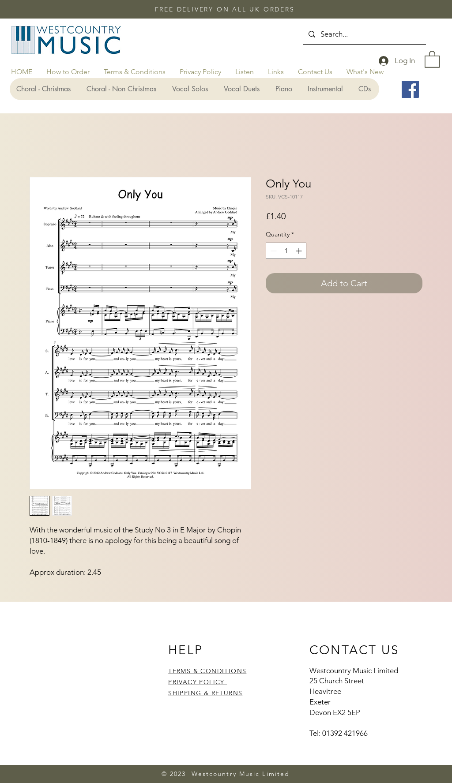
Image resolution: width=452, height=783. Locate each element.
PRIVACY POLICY (197, 682)
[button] (432, 58)
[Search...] (363, 34)
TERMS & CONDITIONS (207, 671)
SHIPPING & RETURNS (205, 693)
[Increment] (299, 251)
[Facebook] (410, 89)
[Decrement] (272, 251)
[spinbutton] (286, 251)
